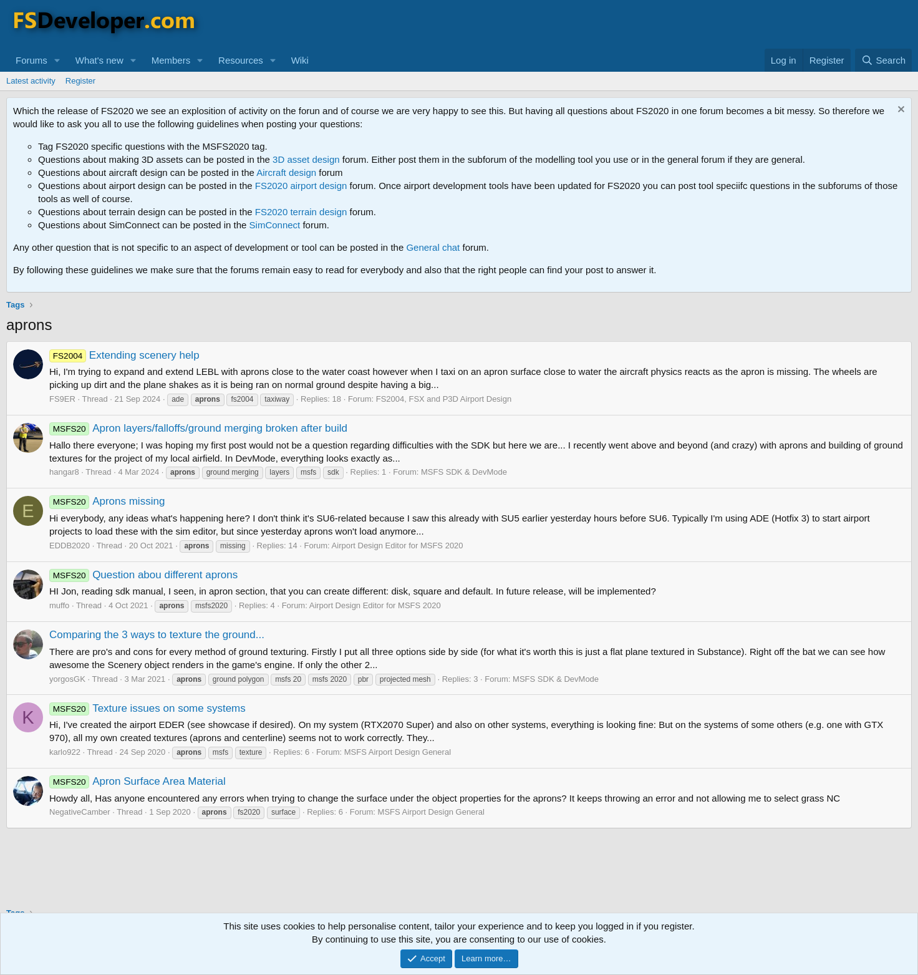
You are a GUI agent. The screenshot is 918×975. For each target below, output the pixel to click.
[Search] (883, 60)
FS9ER (62, 399)
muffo (59, 605)
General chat (433, 247)
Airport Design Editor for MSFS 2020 (397, 545)
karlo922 (64, 752)
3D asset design (306, 159)
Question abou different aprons (143, 575)
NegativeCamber (79, 812)
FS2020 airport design (301, 185)
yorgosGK (67, 679)
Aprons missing (107, 501)
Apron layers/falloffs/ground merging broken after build (198, 428)
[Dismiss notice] (899, 110)
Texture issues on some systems (147, 708)
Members (171, 60)
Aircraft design (286, 172)
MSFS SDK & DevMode (464, 472)
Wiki (300, 60)
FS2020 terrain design (301, 211)
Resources (240, 60)
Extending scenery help (124, 355)
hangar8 (64, 472)
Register (80, 80)
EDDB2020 (69, 545)
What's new (99, 60)
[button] (57, 60)
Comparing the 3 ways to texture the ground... (156, 635)
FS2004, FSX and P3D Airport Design (444, 399)
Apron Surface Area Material (137, 781)
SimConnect (275, 225)
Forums (31, 60)
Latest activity (31, 80)
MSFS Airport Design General (397, 752)
